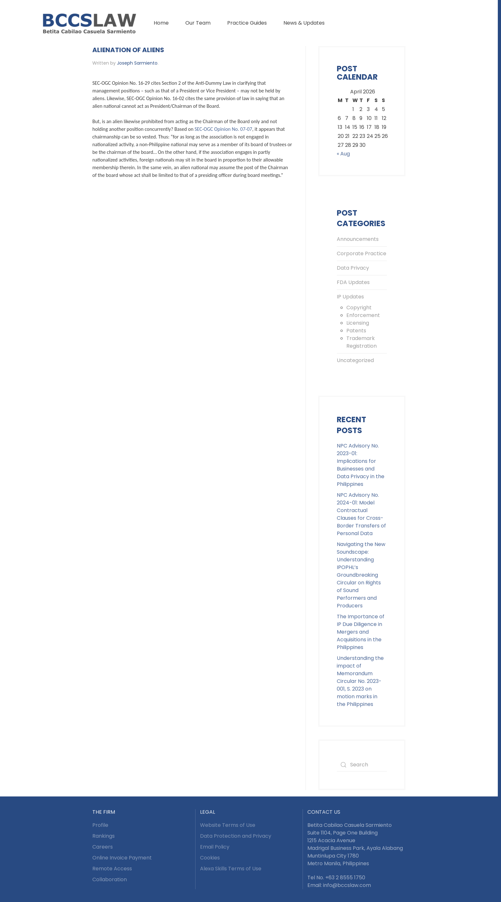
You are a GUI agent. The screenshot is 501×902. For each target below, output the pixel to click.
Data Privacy (353, 268)
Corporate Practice (361, 253)
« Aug (343, 153)
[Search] (362, 764)
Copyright (359, 307)
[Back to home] (89, 23)
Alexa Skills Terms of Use (230, 868)
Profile (100, 825)
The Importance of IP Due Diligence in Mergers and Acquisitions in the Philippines (360, 632)
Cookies (210, 857)
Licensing (357, 323)
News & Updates (304, 23)
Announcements (358, 239)
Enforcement (363, 315)
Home (161, 23)
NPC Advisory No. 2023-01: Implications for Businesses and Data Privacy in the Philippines (360, 465)
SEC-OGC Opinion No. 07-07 (223, 129)
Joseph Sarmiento (137, 63)
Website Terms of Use (227, 825)
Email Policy (214, 847)
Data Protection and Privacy (235, 836)
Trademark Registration (361, 342)
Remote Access (112, 868)
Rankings (103, 836)
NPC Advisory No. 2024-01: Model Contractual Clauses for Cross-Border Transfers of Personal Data (361, 514)
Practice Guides (247, 23)
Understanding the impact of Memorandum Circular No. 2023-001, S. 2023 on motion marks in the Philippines (360, 681)
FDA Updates (353, 282)
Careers (102, 847)
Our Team (198, 23)
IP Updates (350, 296)
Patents (356, 330)
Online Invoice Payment (122, 857)
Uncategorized (355, 360)
